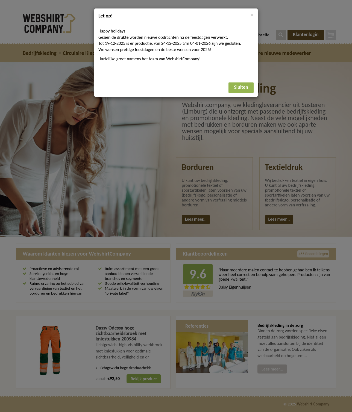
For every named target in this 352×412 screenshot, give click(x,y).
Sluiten (241, 87)
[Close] (252, 15)
